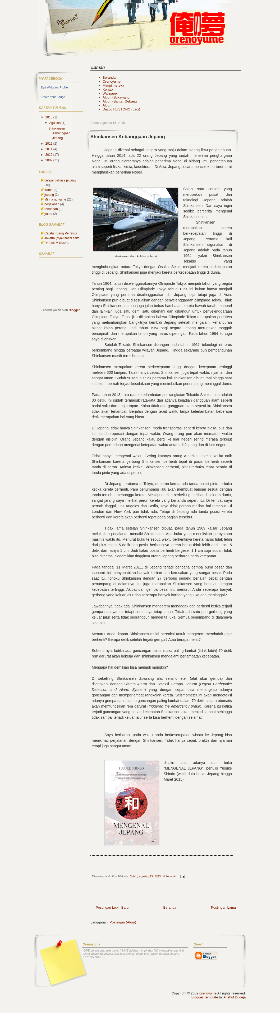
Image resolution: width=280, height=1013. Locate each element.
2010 (49, 155)
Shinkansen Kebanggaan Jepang (127, 136)
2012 (49, 143)
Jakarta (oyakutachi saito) (62, 238)
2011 (49, 149)
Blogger (74, 310)
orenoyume (208, 993)
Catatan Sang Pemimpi (60, 233)
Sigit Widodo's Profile (54, 87)
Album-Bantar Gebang (120, 101)
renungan (51, 209)
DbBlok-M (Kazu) (56, 243)
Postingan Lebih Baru (112, 907)
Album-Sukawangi (116, 97)
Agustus (55, 123)
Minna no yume (55, 199)
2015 (49, 117)
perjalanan (51, 204)
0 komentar (170, 876)
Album (107, 105)
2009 (49, 160)
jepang (49, 195)
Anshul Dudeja (234, 997)
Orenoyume (112, 81)
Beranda (109, 77)
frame (48, 190)
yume (48, 214)
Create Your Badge (52, 97)
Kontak (108, 89)
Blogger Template (204, 997)
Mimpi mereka (113, 85)
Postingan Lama (223, 907)
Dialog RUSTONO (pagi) (121, 109)
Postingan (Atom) (122, 922)
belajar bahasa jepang (60, 180)
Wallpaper (110, 93)
